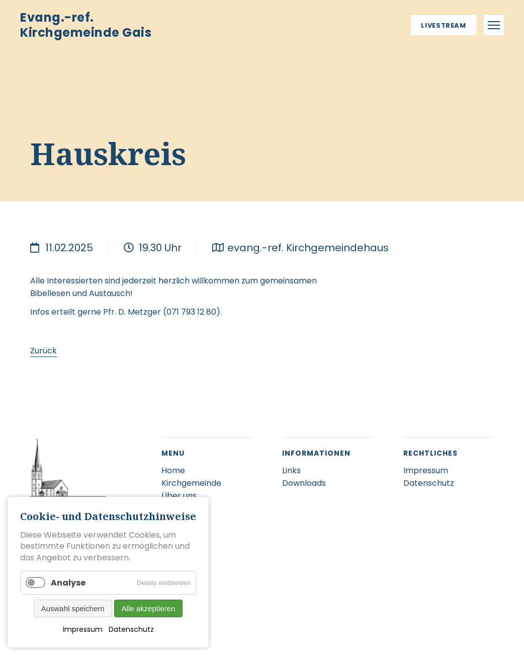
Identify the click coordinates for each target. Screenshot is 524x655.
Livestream (443, 25)
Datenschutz (131, 629)
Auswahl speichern (73, 608)
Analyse (68, 583)
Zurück (43, 350)
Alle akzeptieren (149, 608)
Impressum (83, 629)
